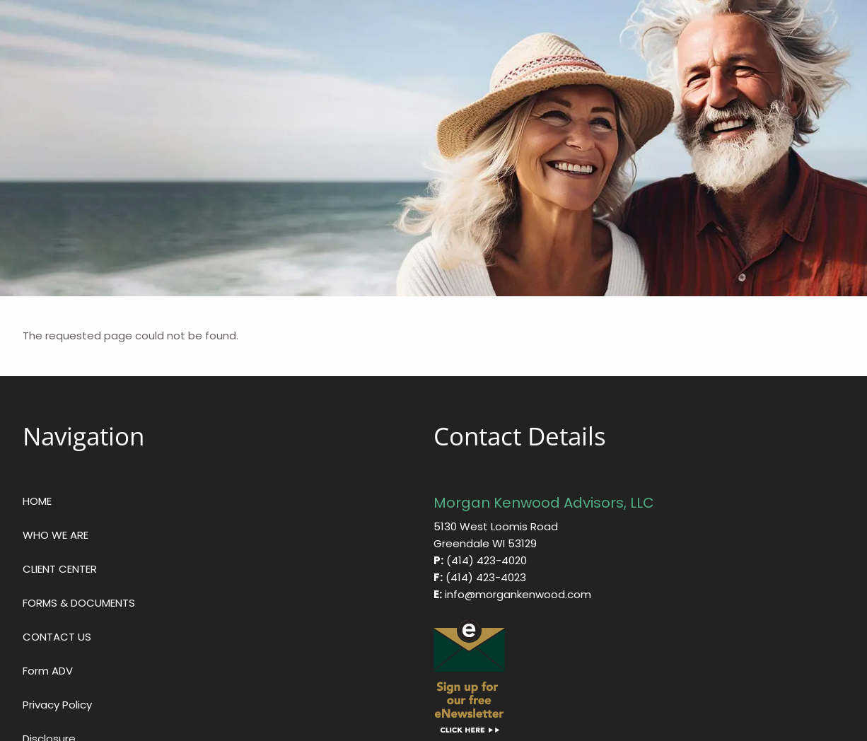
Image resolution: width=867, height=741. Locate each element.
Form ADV (48, 670)
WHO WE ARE (55, 534)
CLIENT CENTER (60, 568)
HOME (37, 501)
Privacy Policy (57, 704)
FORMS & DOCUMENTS (79, 602)
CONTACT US (57, 636)
